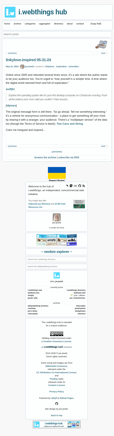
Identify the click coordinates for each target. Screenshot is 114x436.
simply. (31, 295)
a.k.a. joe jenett (56, 281)
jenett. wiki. (33, 298)
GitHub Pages (66, 398)
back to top (56, 415)
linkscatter (81, 306)
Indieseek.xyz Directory (39, 204)
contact (80, 23)
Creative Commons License (57, 341)
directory (58, 23)
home (7, 23)
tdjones (11, 105)
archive (17, 23)
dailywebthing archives (38, 306)
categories (30, 23)
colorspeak (33, 314)
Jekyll (54, 398)
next (103, 53)
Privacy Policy (56, 391)
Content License (56, 385)
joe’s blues (32, 311)
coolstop (31, 308)
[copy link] (96, 23)
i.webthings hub (42, 12)
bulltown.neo (33, 293)
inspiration (61, 66)
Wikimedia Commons (56, 366)
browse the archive (45, 157)
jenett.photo (80, 308)
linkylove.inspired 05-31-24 (28, 60)
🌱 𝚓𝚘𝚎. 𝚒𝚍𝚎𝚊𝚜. (78, 295)
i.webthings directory (76, 290)
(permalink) (57, 152)
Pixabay (54, 379)
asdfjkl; (10, 89)
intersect (82, 314)
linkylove (49, 66)
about (70, 23)
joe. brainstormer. (78, 298)
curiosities (73, 66)
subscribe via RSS (68, 157)
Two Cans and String (70, 123)
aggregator (44, 23)
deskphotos (80, 311)
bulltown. (80, 293)
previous (12, 53)
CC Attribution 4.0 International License (56, 372)
